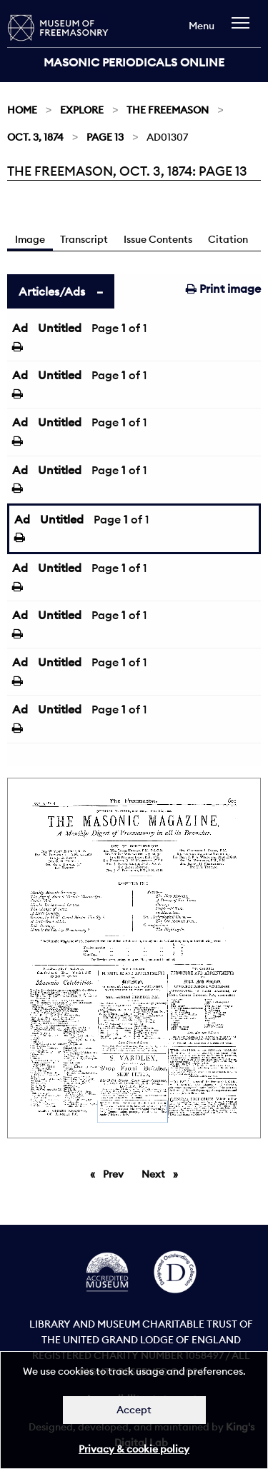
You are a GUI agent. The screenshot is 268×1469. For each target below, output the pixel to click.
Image (30, 239)
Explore (82, 110)
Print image (223, 288)
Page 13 (105, 137)
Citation (228, 239)
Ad (20, 328)
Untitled (59, 328)
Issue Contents (158, 239)
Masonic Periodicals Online (134, 62)
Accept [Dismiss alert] (134, 1409)
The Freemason (167, 110)
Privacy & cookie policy (134, 1449)
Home (22, 110)
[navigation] (244, 29)
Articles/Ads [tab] (52, 291)
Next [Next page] (163, 1173)
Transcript (84, 239)
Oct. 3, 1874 (35, 137)
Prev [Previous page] (116, 1173)
